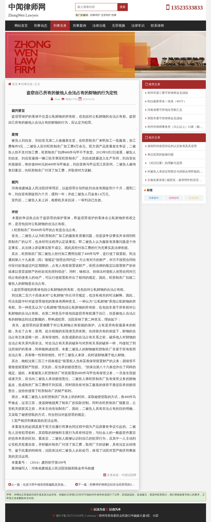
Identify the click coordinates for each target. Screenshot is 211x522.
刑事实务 (60, 25)
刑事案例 (79, 25)
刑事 (113, 15)
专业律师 (194, 198)
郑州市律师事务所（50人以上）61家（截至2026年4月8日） (176, 126)
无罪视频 (118, 25)
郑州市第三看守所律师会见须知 (167, 92)
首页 (15, 84)
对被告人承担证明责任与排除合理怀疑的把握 (176, 171)
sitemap (91, 515)
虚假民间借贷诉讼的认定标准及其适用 (172, 146)
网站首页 (21, 25)
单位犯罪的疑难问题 (160, 154)
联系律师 (157, 25)
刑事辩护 (95, 15)
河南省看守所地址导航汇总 (164, 109)
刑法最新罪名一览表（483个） (167, 101)
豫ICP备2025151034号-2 (71, 515)
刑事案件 (154, 198)
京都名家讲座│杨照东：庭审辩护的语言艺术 (176, 180)
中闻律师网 (27, 7)
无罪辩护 (106, 15)
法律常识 (138, 25)
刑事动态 (40, 25)
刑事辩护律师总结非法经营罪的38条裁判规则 (119, 484)
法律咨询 (174, 198)
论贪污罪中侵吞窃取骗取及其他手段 (46, 484)
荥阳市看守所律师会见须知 (164, 118)
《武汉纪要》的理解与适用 (164, 163)
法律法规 (99, 25)
